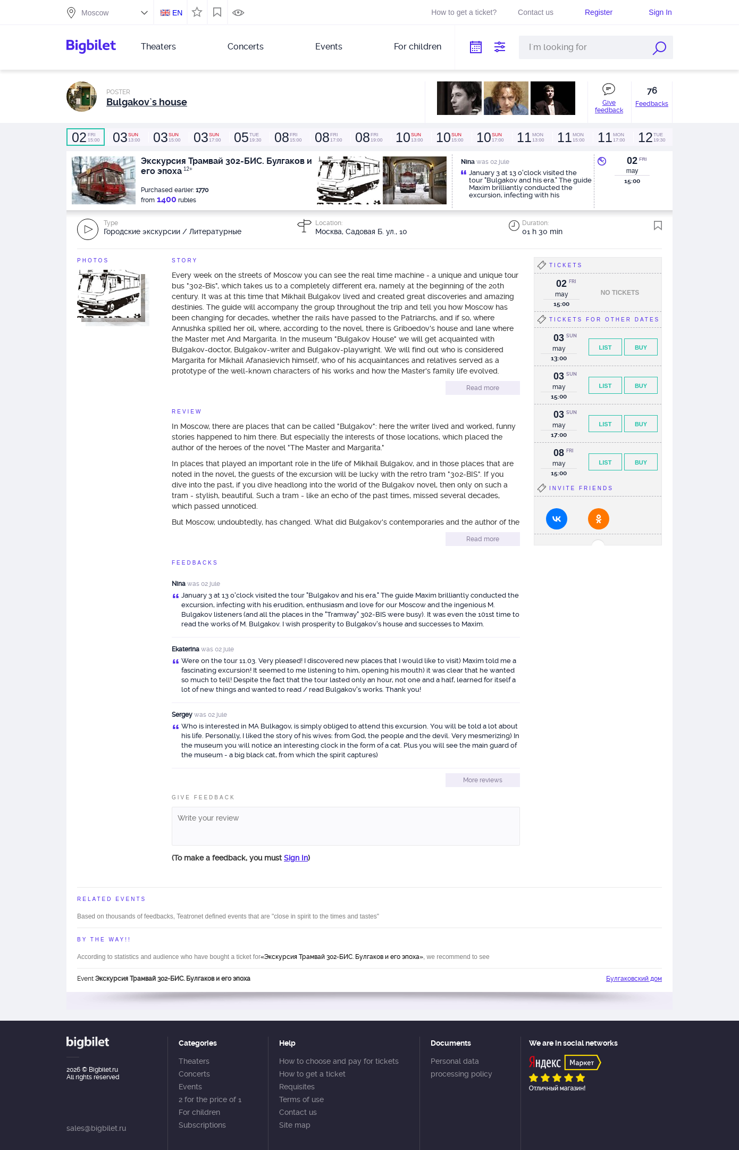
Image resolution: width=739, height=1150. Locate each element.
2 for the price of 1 (210, 1099)
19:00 (368, 137)
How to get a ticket (312, 1074)
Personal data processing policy (461, 1067)
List (605, 347)
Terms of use (301, 1099)
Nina (179, 584)
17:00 (207, 137)
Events (328, 47)
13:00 (126, 137)
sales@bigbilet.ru (96, 1128)
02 (632, 160)
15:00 (86, 137)
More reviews (482, 780)
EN (177, 13)
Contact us (535, 12)
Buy (641, 347)
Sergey (182, 714)
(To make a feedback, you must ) (241, 858)
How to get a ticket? (464, 12)
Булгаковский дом (634, 978)
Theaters (158, 47)
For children (417, 47)
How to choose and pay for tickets (339, 1061)
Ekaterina (185, 649)
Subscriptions (202, 1125)
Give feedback (609, 106)
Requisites (297, 1086)
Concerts (246, 47)
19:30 (247, 137)
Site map (294, 1125)
